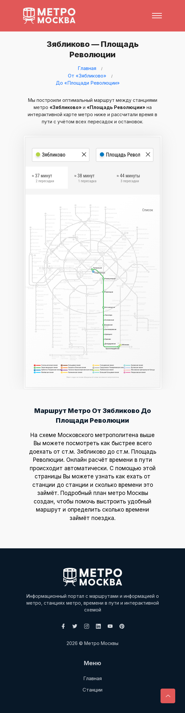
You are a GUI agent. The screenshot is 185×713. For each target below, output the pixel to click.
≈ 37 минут (43, 179)
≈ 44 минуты (128, 179)
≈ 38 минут (85, 179)
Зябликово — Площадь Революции (91, 49)
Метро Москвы (101, 643)
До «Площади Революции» (88, 83)
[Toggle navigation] (157, 15)
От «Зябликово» (87, 76)
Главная (87, 68)
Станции (92, 690)
